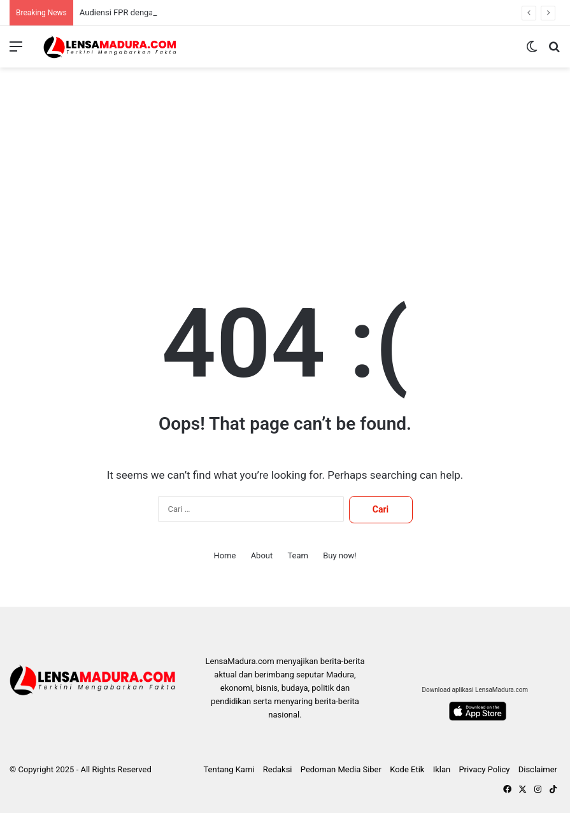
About (262, 555)
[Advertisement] (285, 169)
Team (297, 555)
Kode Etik (407, 769)
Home (224, 555)
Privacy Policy (484, 769)
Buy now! (339, 555)
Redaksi (277, 769)
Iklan (442, 769)
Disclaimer (537, 769)
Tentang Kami (228, 769)
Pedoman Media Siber (341, 769)
